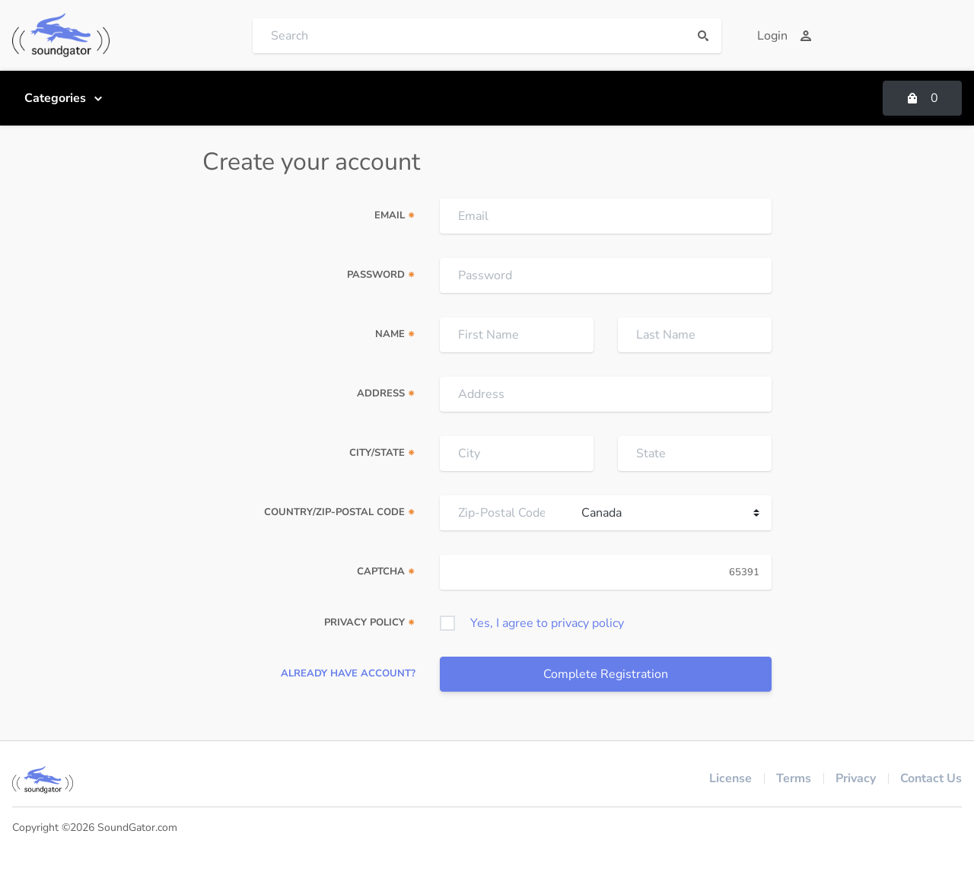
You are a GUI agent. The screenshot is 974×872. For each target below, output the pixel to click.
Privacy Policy (369, 622)
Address (386, 393)
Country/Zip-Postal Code (339, 512)
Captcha (386, 571)
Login (784, 35)
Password (381, 275)
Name (395, 334)
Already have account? (348, 673)
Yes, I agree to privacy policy (547, 623)
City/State (382, 453)
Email (394, 215)
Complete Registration (605, 674)
